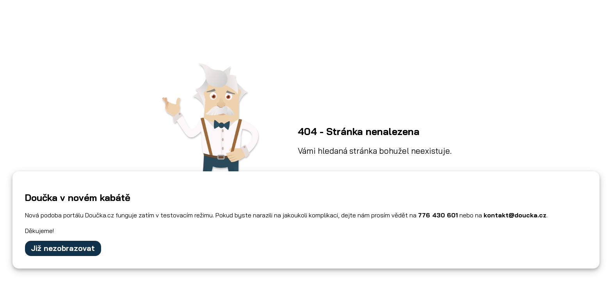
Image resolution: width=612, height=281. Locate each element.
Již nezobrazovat (63, 248)
